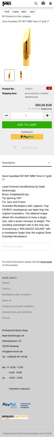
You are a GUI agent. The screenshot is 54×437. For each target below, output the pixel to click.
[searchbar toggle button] (36, 3)
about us (6, 300)
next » (24, 11)
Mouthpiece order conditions (16, 294)
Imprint (5, 282)
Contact (6, 288)
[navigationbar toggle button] (50, 3)
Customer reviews (12, 246)
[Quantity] (27, 115)
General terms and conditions (17, 312)
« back (15, 11)
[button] (6, 115)
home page (46, 262)
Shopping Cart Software (14, 433)
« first (6, 11)
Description (8, 162)
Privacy (6, 318)
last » (33, 11)
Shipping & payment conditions (18, 306)
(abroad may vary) (31, 97)
